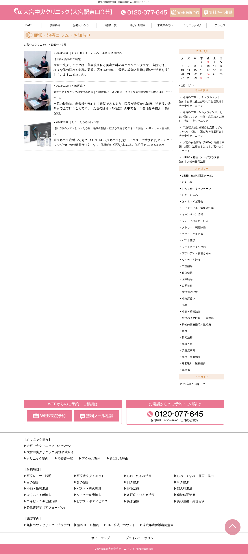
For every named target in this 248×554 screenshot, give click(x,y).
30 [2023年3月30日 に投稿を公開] (201, 78)
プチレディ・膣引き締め (196, 253)
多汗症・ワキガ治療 (141, 495)
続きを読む (79, 74)
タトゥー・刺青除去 (194, 227)
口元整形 (187, 285)
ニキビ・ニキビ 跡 (193, 234)
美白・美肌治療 (191, 357)
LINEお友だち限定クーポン (198, 175)
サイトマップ (100, 538)
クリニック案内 (37, 458)
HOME (28, 25)
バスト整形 (188, 240)
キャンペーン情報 (192, 214)
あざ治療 (133, 501)
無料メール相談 (88, 525)
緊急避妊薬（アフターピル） (47, 507)
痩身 (184, 331)
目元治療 (93, 122)
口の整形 (133, 482)
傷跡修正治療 (186, 495)
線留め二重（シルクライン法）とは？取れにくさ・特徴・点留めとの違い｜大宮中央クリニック (201, 116)
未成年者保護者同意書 (158, 525)
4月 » (191, 85)
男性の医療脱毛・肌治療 (196, 324)
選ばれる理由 (138, 25)
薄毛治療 (133, 488)
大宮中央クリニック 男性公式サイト (52, 452)
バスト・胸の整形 (89, 488)
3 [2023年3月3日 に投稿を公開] (208, 62)
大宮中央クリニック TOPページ (49, 445)
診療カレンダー (82, 25)
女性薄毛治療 (190, 292)
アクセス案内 (91, 458)
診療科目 (55, 25)
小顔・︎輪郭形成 (37, 488)
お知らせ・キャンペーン (196, 188)
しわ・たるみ (91, 53)
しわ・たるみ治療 (139, 476)
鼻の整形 (83, 482)
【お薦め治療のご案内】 (68, 59)
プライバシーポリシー (141, 538)
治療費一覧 (110, 25)
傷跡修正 (187, 272)
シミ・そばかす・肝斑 (195, 221)
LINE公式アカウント (121, 525)
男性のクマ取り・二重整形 (198, 318)
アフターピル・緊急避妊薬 (198, 208)
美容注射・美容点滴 (191, 501)
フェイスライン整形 (194, 246)
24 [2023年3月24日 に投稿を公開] (208, 74)
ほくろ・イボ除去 (192, 201)
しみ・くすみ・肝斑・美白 (195, 476)
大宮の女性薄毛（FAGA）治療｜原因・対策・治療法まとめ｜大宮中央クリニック (201, 147)
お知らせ (77, 53)
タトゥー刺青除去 (89, 495)
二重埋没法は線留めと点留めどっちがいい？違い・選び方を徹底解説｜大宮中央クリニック (201, 132)
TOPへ (233, 527)
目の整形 (33, 482)
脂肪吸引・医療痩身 (194, 363)
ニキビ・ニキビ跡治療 (42, 501)
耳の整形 (183, 482)
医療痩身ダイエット (90, 476)
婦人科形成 (184, 488)
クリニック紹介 (192, 25)
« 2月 (182, 85)
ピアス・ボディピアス (92, 501)
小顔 (184, 305)
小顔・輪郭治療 (191, 311)
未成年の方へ (165, 25)
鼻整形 (186, 370)
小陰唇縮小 (78, 85)
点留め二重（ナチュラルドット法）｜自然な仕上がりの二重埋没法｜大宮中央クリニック (201, 101)
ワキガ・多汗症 (191, 259)
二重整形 (105, 53)
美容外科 (187, 344)
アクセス (220, 25)
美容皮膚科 (188, 350)
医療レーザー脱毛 (39, 476)
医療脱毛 (116, 53)
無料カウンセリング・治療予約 (48, 525)
